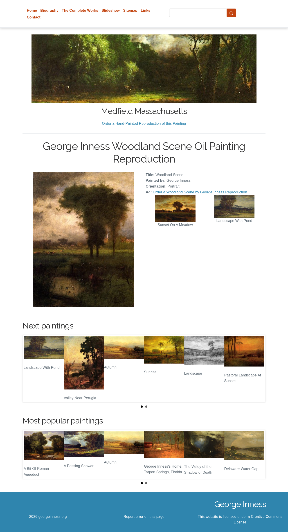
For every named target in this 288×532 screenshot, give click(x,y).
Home (32, 10)
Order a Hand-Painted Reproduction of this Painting (144, 123)
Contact (33, 17)
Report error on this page (144, 516)
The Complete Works (80, 10)
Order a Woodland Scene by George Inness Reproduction (200, 192)
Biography (49, 10)
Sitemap (130, 10)
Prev (29, 368)
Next (258, 368)
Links (146, 10)
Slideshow (111, 10)
